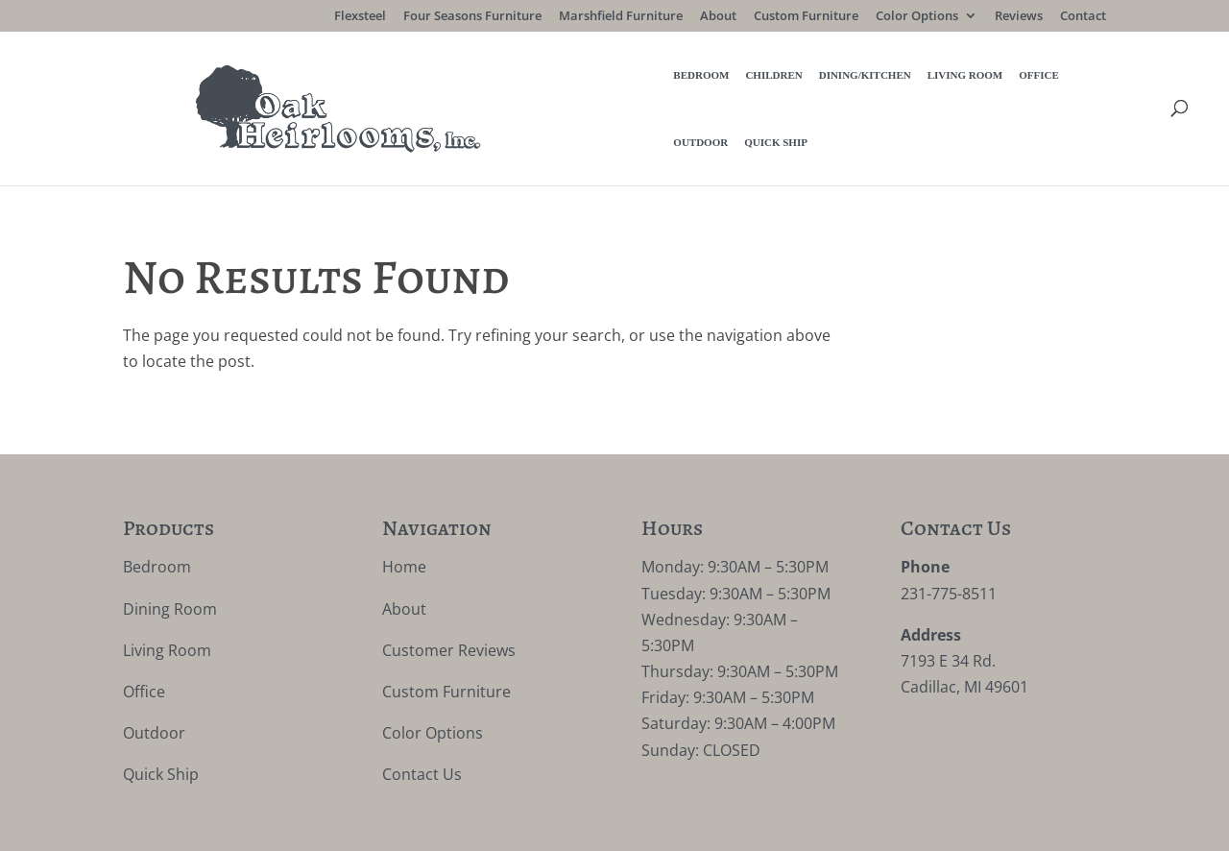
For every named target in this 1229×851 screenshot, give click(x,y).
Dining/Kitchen (589, 85)
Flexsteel (360, 17)
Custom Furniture (806, 17)
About (718, 17)
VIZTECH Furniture (571, 823)
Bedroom (425, 85)
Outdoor (827, 85)
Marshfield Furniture (621, 17)
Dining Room (170, 562)
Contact (1083, 17)
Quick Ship (902, 85)
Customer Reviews (449, 604)
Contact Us (422, 729)
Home (404, 521)
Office (763, 85)
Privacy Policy (329, 823)
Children (498, 85)
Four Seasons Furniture (472, 17)
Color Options (917, 17)
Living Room (690, 85)
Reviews (1019, 17)
